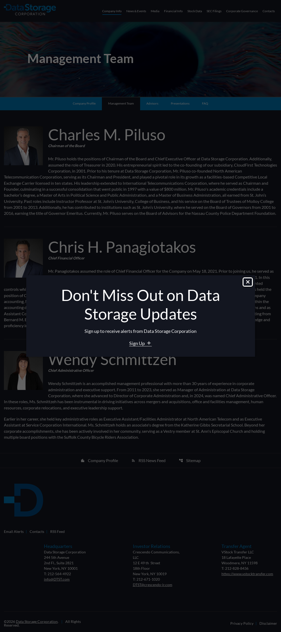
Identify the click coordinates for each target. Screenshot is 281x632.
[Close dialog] (247, 282)
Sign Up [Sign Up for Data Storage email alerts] (137, 343)
